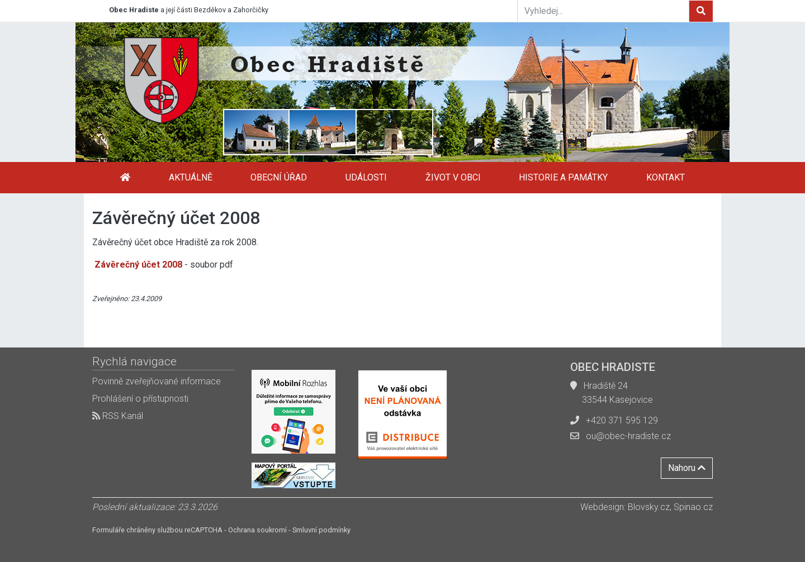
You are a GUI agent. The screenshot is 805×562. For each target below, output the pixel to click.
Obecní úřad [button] (278, 177)
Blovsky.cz (649, 507)
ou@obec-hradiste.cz (628, 436)
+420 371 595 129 (622, 420)
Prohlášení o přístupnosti (140, 398)
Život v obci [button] (453, 177)
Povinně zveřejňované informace (156, 381)
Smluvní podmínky (321, 530)
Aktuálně (190, 177)
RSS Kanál (117, 416)
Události (366, 177)
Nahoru (686, 468)
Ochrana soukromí (257, 530)
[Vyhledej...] (603, 10)
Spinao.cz (693, 507)
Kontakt (665, 177)
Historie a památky (563, 177)
